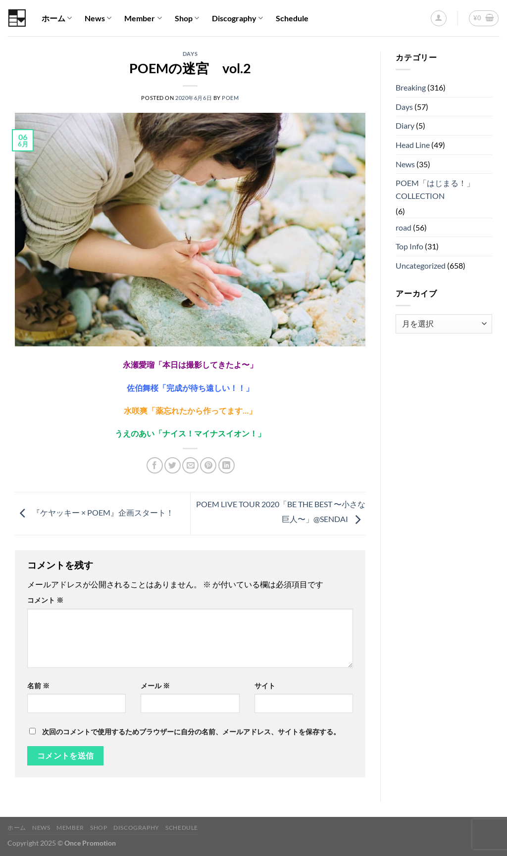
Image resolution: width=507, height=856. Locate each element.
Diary (405, 125)
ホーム (57, 18)
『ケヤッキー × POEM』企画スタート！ (94, 512)
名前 (38, 685)
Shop (187, 18)
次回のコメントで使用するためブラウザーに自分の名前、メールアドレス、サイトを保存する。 (191, 731)
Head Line (413, 144)
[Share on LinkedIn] (226, 465)
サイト (264, 685)
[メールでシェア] (190, 465)
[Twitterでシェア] (172, 465)
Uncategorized (421, 265)
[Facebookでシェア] (155, 465)
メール (155, 685)
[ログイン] (439, 18)
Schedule (292, 18)
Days (190, 53)
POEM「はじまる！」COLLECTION (435, 189)
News (98, 18)
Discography (237, 18)
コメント (45, 600)
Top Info (409, 246)
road (403, 227)
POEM (230, 98)
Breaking (411, 87)
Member (142, 18)
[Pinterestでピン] (208, 465)
